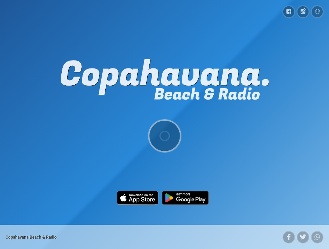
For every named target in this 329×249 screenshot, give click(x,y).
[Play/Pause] (164, 136)
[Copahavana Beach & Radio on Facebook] (289, 12)
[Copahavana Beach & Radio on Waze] (317, 12)
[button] (289, 237)
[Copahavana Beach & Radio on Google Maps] (303, 12)
